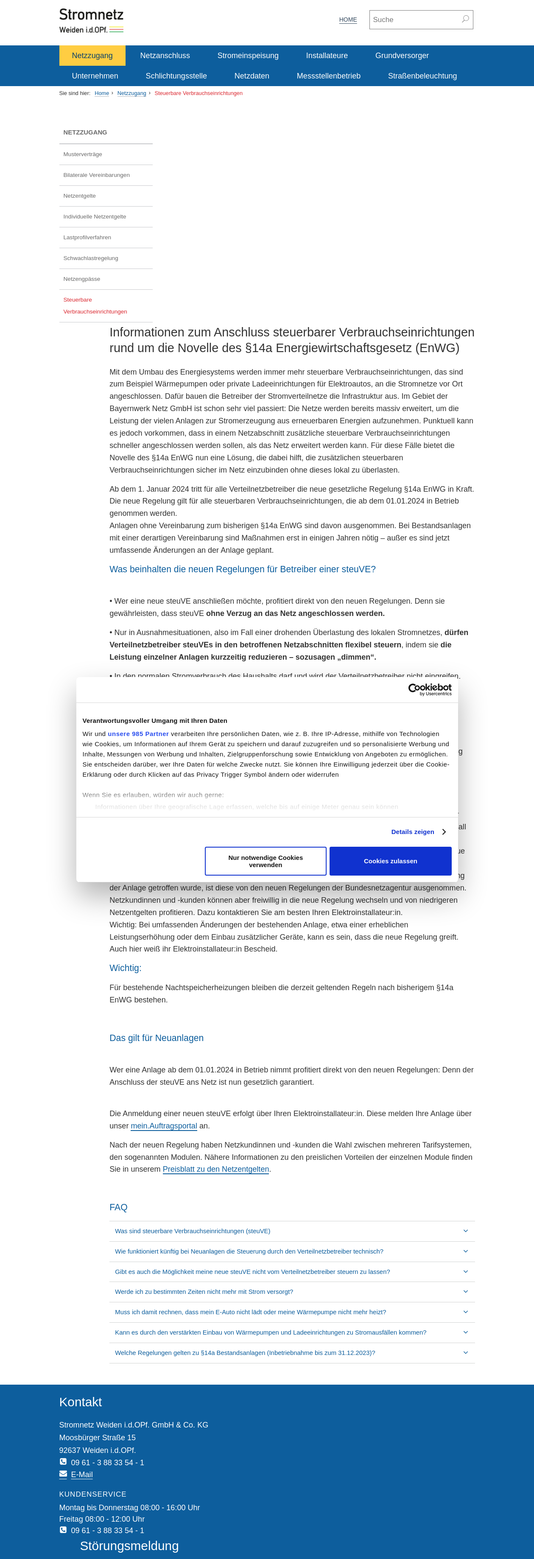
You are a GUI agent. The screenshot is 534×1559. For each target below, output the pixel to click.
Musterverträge (83, 154)
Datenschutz (111, 1529)
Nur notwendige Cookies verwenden (265, 861)
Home (348, 19)
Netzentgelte (80, 196)
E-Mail (215, 1414)
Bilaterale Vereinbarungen (97, 175)
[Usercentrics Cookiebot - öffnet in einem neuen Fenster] (414, 689)
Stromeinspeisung (248, 55)
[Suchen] (466, 19)
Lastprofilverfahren (88, 237)
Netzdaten (252, 76)
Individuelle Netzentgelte (95, 216)
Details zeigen (412, 831)
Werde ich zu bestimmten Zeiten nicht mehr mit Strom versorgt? (273, 1261)
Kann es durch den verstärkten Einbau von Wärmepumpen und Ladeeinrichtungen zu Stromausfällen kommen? (303, 1306)
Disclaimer (149, 1529)
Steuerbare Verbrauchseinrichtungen (198, 93)
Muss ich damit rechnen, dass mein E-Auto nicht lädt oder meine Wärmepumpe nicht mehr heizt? (319, 1281)
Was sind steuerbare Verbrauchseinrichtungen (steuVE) (261, 1191)
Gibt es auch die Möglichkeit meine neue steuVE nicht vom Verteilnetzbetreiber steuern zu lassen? (309, 1236)
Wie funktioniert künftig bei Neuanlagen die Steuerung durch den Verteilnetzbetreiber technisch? (318, 1211)
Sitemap (183, 1529)
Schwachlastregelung (91, 258)
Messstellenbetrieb (329, 76)
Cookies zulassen (390, 861)
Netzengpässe (82, 279)
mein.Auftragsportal (318, 1073)
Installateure (327, 55)
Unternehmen (95, 76)
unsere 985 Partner (138, 733)
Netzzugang (92, 55)
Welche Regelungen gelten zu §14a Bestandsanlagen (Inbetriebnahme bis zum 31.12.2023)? (314, 1330)
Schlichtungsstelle (176, 76)
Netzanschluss (165, 55)
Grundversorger (402, 55)
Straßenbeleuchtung (422, 76)
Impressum (72, 1529)
